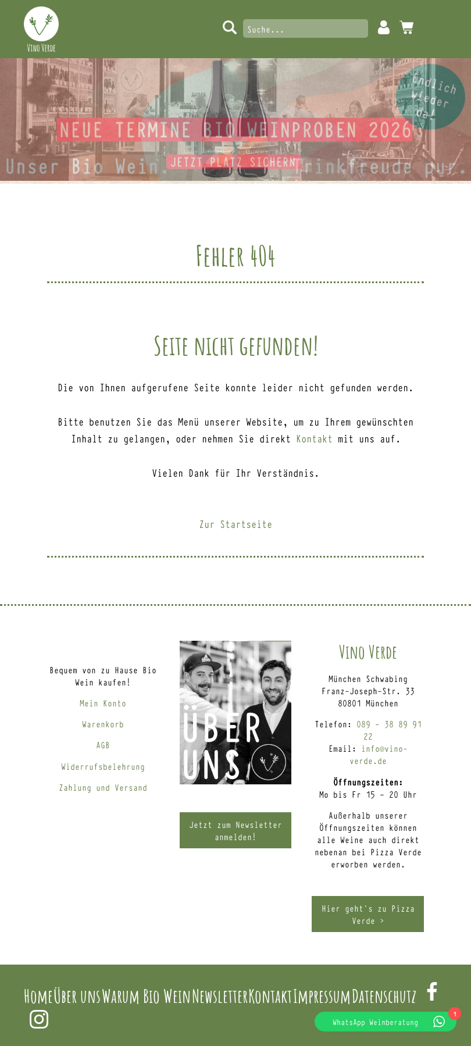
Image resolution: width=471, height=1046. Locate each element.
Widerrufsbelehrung (103, 766)
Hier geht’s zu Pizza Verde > (368, 914)
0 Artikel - (406, 27)
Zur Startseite (235, 523)
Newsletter (220, 996)
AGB (103, 744)
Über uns (77, 996)
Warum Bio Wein (146, 996)
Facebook (432, 991)
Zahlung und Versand (103, 787)
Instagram (39, 1019)
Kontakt (314, 438)
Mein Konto (384, 27)
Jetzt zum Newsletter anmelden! (235, 830)
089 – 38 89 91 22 (389, 729)
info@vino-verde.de (378, 754)
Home (38, 996)
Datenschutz (384, 996)
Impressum (322, 996)
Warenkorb (103, 723)
